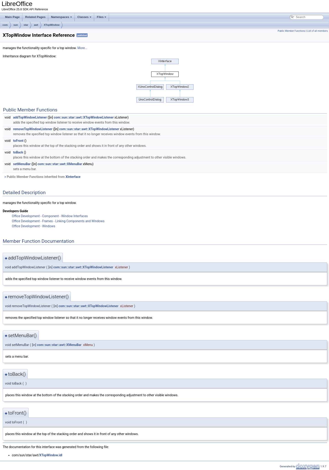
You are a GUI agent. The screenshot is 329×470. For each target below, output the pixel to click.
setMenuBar (22, 164)
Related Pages (35, 17)
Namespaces (61, 17)
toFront (18, 141)
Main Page (12, 17)
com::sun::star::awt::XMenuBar (59, 164)
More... (82, 48)
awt (36, 25)
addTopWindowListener (30, 117)
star (26, 25)
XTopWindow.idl (50, 455)
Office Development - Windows (33, 226)
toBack (18, 152)
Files (101, 17)
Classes (84, 17)
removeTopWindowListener (32, 129)
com (5, 25)
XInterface (73, 177)
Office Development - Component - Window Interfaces (50, 216)
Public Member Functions (291, 30)
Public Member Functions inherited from (42, 177)
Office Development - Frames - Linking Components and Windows (58, 221)
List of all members (317, 30)
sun (15, 25)
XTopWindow (52, 25)
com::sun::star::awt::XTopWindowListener (84, 117)
